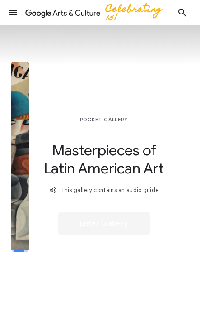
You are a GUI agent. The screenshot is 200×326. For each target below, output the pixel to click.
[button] (12, 13)
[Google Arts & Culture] (97, 12)
